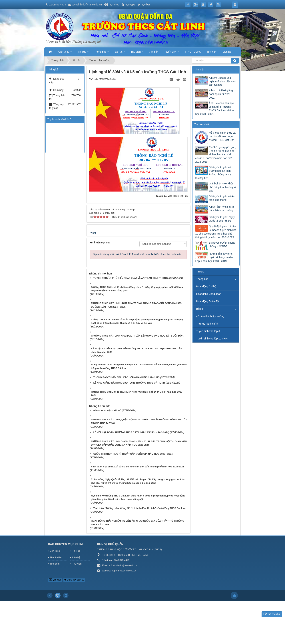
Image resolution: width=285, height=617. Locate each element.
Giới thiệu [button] (65, 52)
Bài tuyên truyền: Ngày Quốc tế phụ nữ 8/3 (222, 219)
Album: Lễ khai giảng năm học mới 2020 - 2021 (221, 94)
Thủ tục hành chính (207, 323)
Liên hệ (76, 557)
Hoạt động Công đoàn (208, 293)
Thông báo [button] (101, 52)
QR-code (55, 580)
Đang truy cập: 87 (74, 580)
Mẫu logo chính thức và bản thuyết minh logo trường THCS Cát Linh (222, 136)
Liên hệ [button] (227, 51)
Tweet (92, 232)
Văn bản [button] (153, 51)
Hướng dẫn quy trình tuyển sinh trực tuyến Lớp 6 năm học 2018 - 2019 (214, 257)
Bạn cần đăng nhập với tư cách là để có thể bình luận (137, 254)
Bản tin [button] (120, 52)
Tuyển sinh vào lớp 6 (208, 331)
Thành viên (55, 557)
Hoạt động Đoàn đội (207, 301)
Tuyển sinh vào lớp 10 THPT (212, 338)
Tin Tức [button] (83, 52)
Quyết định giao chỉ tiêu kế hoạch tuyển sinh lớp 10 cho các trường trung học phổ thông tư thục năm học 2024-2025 (215, 232)
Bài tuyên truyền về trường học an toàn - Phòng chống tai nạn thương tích (213, 173)
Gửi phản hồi (272, 614)
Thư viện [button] (137, 52)
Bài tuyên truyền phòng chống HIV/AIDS (222, 244)
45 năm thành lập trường (210, 316)
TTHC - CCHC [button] (193, 51)
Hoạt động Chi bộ (206, 286)
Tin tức (200, 271)
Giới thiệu (55, 550)
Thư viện (76, 563)
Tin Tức (76, 550)
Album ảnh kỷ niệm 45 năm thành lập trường (221, 208)
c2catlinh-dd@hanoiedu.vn (87, 4)
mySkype (130, 4)
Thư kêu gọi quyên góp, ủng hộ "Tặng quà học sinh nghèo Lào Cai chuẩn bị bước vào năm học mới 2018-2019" (215, 154)
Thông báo (202, 279)
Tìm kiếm (54, 563)
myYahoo (114, 4)
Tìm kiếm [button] (212, 51)
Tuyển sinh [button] (171, 52)
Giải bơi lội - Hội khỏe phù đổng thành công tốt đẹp (222, 187)
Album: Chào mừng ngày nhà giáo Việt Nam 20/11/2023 (222, 81)
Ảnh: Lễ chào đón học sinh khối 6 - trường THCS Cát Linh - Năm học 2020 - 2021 (214, 108)
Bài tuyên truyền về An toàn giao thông (221, 198)
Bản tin (200, 308)
